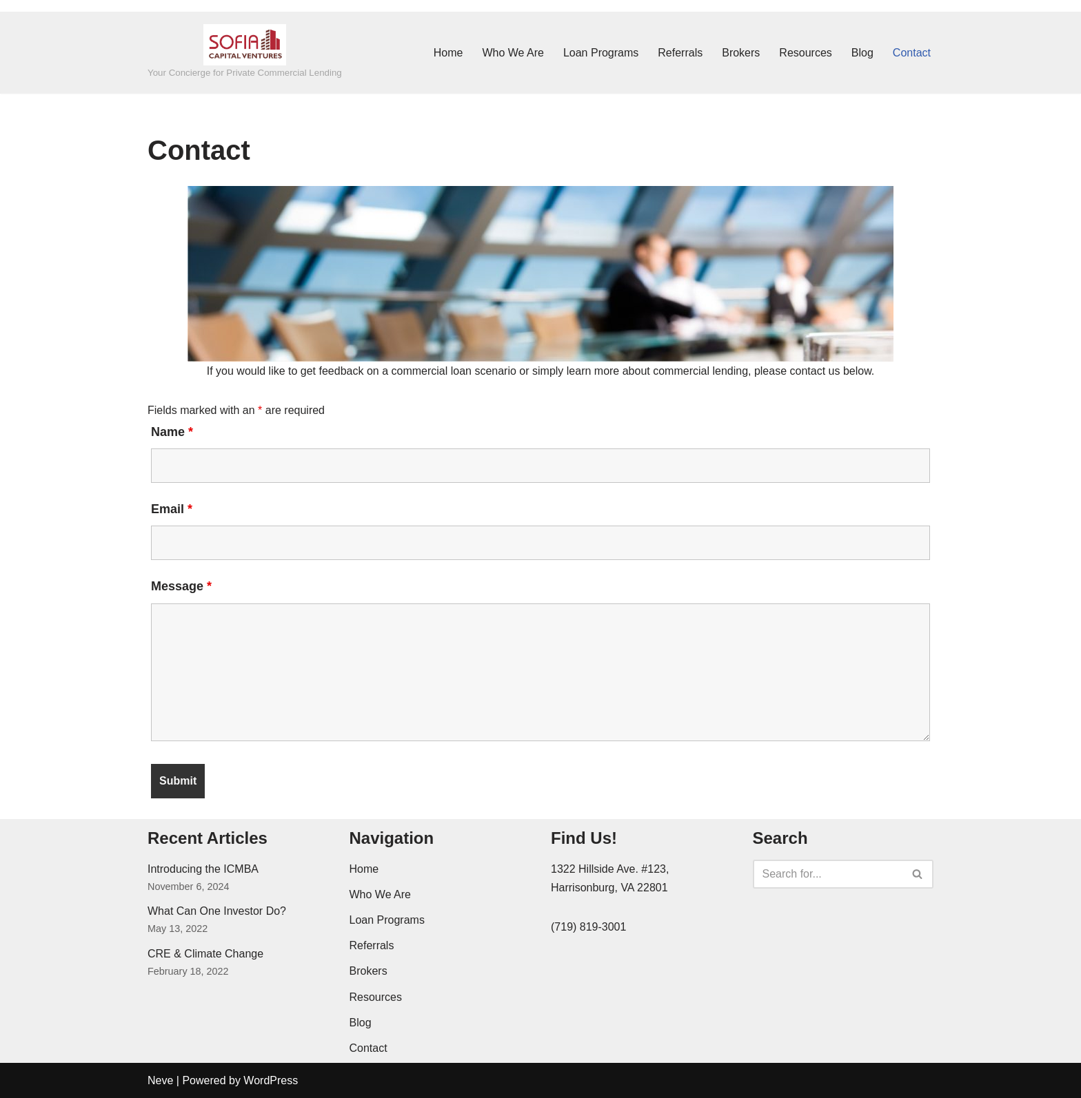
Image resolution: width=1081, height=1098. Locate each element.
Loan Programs (600, 53)
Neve (160, 1080)
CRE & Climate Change (205, 954)
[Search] (828, 874)
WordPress (270, 1080)
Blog (862, 53)
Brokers (741, 53)
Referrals (680, 53)
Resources (805, 53)
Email (171, 509)
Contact (912, 53)
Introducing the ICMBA (203, 869)
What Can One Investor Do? (217, 911)
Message (181, 586)
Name (172, 432)
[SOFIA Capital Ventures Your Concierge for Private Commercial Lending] (245, 52)
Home (448, 53)
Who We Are (513, 53)
